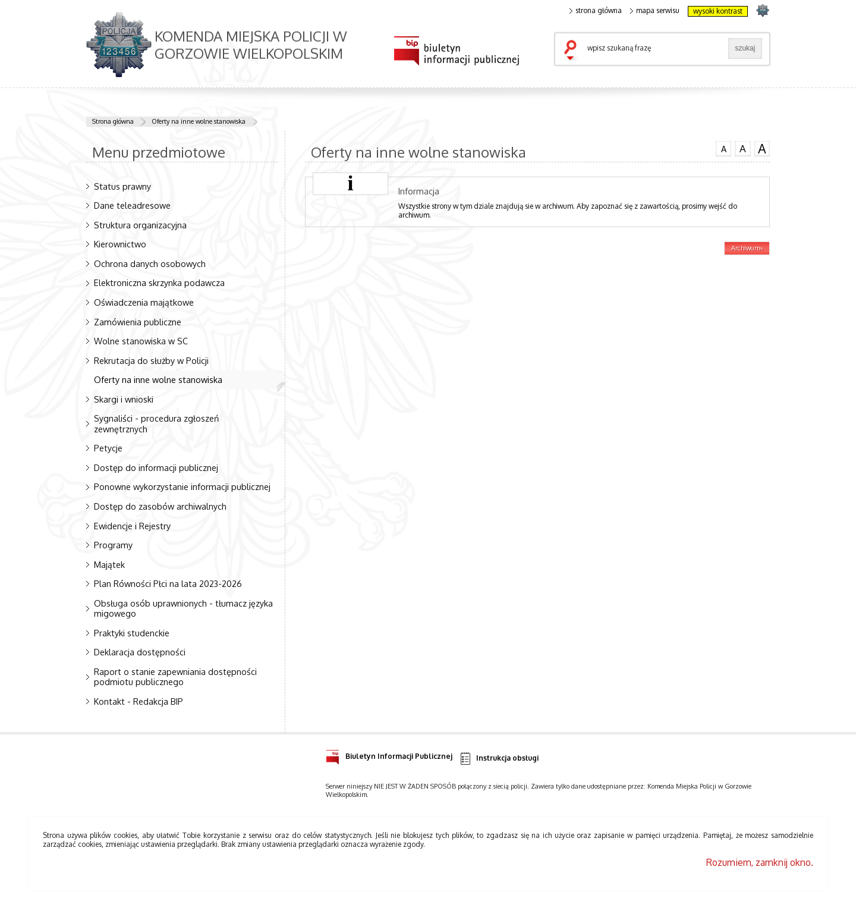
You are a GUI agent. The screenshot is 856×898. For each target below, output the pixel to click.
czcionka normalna (723, 147)
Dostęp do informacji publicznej (156, 467)
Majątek (109, 564)
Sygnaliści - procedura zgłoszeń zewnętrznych (156, 423)
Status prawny (122, 186)
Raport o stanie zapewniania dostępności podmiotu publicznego (175, 676)
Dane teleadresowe (132, 205)
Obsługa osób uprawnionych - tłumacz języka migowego (183, 608)
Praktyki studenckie (131, 632)
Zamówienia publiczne (137, 321)
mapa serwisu (654, 10)
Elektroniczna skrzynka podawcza (159, 282)
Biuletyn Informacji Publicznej (389, 754)
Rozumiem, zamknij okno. (759, 862)
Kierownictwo (120, 243)
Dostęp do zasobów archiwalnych (160, 506)
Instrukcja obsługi (498, 758)
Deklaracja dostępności (139, 651)
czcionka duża (762, 148)
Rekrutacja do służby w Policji (151, 360)
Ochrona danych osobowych (150, 263)
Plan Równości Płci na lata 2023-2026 (168, 583)
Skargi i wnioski (123, 399)
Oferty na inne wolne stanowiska (199, 121)
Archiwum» (747, 248)
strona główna (595, 10)
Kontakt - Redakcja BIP (138, 701)
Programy (113, 544)
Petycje (108, 447)
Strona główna (113, 121)
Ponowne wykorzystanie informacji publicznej (182, 486)
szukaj (573, 51)
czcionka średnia (742, 148)
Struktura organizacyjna (140, 224)
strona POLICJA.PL (762, 9)
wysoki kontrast (717, 11)
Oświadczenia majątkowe (144, 302)
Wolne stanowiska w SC (141, 340)
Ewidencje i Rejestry (132, 525)
